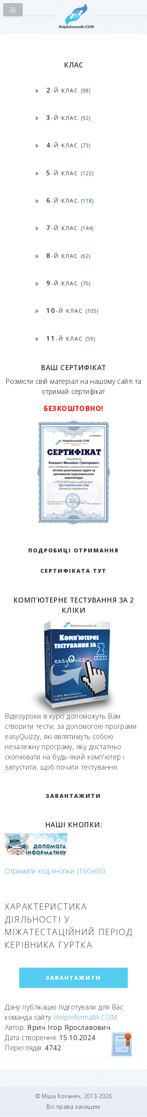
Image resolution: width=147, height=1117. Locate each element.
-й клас (68, 89)
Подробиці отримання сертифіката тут (73, 560)
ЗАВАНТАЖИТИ (73, 795)
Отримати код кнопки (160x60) (55, 870)
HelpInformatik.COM (85, 1017)
